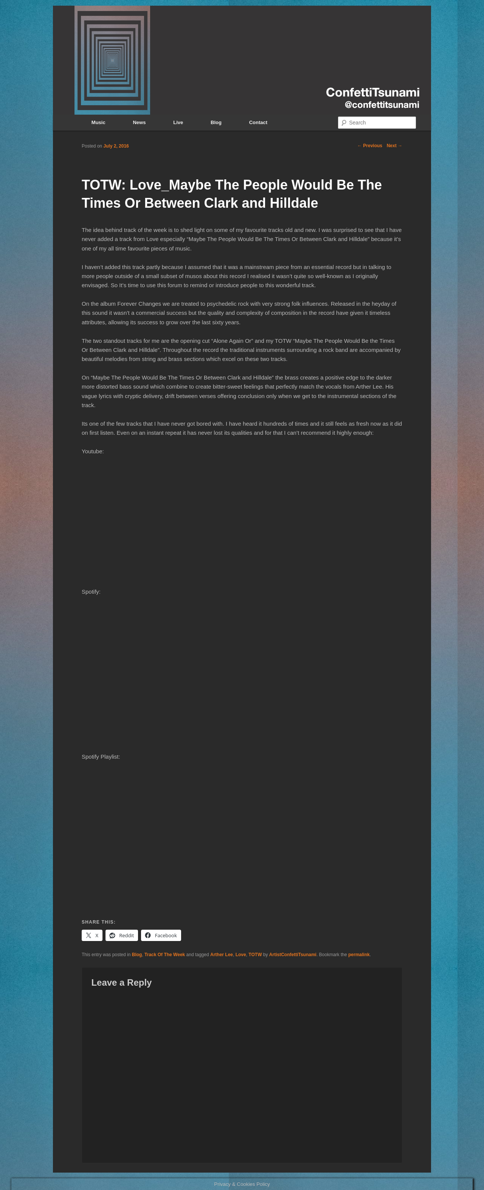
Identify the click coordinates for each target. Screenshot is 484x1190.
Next (394, 145)
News (139, 122)
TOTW (255, 954)
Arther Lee (221, 954)
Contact (258, 122)
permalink (359, 954)
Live (178, 122)
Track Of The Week (164, 954)
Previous (369, 145)
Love (241, 954)
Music (98, 122)
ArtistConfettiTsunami (292, 954)
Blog (216, 122)
